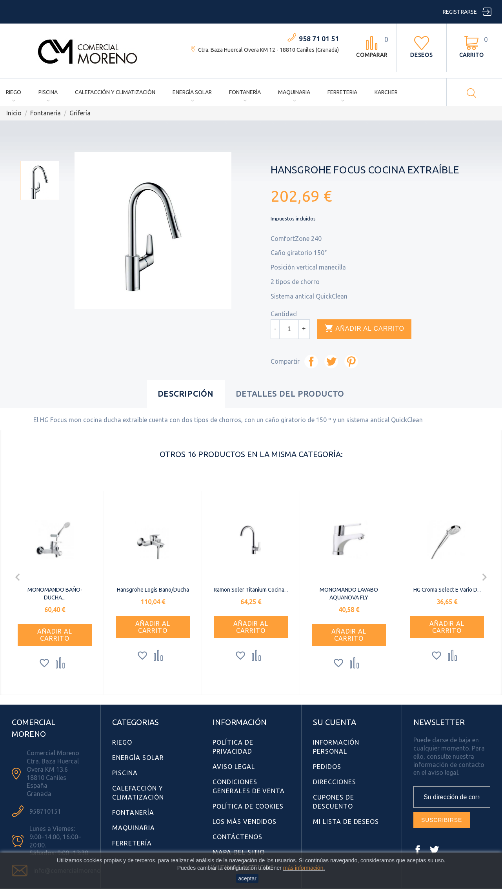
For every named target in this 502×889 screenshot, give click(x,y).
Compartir (311, 361)
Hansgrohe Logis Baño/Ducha (153, 590)
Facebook (417, 849)
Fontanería (245, 92)
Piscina (48, 92)
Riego (13, 92)
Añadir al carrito (364, 329)
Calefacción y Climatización (115, 92)
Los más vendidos (244, 821)
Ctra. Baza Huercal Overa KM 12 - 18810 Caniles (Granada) (268, 50)
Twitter (434, 849)
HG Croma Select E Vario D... (447, 590)
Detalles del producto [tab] (290, 393)
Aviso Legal (234, 766)
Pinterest (351, 361)
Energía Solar (192, 92)
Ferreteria (342, 92)
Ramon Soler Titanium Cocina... (251, 590)
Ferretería (132, 843)
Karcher (386, 92)
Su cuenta (334, 722)
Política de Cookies (248, 806)
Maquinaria (294, 92)
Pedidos (327, 766)
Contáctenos (237, 836)
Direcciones (334, 781)
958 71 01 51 (319, 38)
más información (303, 868)
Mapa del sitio (239, 852)
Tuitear (331, 361)
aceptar (247, 878)
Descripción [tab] (185, 393)
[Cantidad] (289, 329)
